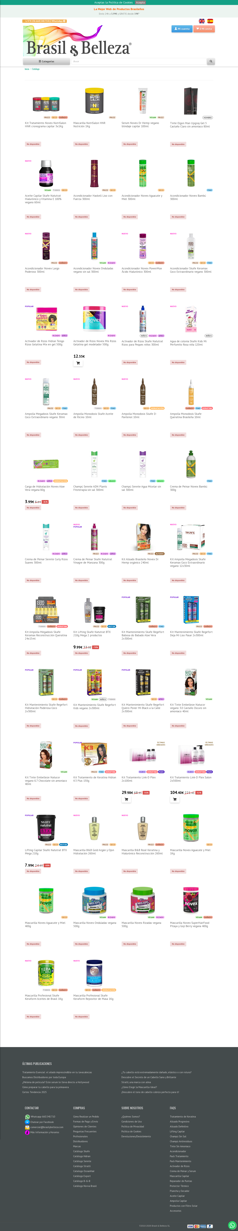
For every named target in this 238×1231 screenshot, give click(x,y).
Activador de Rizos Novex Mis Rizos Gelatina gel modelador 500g (94, 342)
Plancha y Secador (179, 1190)
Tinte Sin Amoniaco (180, 1146)
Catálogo (36, 69)
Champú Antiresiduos (181, 1141)
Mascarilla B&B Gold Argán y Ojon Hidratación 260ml (93, 851)
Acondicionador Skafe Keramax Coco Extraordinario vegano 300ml (190, 270)
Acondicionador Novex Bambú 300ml (188, 197)
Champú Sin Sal (178, 1136)
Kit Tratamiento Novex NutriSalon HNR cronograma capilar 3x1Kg (45, 124)
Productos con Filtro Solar (184, 1205)
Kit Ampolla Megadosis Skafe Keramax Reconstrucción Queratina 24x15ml (46, 635)
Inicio (27, 69)
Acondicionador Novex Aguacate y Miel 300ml (142, 197)
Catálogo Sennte (82, 1161)
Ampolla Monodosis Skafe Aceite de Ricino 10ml (93, 415)
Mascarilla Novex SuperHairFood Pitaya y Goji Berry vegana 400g (189, 924)
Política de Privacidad (132, 1126)
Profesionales (80, 1136)
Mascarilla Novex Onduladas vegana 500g (94, 924)
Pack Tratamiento (179, 1156)
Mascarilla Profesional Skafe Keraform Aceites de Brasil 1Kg (44, 997)
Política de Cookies (131, 1131)
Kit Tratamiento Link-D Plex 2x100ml (139, 779)
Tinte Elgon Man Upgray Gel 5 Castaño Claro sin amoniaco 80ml (190, 124)
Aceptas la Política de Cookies (113, 2)
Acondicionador (178, 1151)
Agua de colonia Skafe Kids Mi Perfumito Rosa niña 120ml (188, 342)
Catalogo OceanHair (84, 1171)
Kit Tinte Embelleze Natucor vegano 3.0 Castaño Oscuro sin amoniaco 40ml (188, 708)
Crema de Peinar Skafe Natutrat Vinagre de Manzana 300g (92, 560)
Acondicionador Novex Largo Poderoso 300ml (42, 270)
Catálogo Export (82, 1176)
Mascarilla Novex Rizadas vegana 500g (141, 924)
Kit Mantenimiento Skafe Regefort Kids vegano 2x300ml (94, 706)
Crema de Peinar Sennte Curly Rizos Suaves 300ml (46, 560)
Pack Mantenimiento (180, 1161)
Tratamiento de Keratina (183, 1116)
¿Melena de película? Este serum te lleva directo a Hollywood (55, 1082)
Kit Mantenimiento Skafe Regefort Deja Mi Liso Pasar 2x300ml (191, 633)
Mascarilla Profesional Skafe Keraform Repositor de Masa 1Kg (93, 997)
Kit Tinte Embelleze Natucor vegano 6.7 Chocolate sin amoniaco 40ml (46, 781)
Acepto (140, 2)
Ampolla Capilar (178, 1200)
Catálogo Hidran (81, 1156)
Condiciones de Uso (131, 1121)
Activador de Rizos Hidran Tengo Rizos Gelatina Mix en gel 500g (44, 342)
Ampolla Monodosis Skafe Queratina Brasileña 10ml (185, 415)
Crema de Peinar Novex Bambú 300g (188, 488)
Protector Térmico (179, 1186)
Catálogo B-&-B (81, 1181)
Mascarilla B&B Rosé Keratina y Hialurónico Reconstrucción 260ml (142, 851)
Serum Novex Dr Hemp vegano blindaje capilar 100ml (140, 124)
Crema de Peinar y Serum (183, 1171)
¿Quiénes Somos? (130, 1116)
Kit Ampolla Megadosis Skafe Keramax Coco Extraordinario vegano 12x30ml (188, 562)
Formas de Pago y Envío (85, 1121)
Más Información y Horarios (42, 1132)
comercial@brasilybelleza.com (44, 1127)
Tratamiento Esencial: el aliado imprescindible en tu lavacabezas (57, 1072)
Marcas (77, 1146)
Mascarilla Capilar (179, 1176)
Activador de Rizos (180, 1166)
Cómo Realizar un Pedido (86, 1116)
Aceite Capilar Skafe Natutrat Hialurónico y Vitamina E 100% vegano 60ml (43, 199)
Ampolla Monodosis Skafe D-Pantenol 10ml (139, 415)
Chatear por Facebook (39, 1122)
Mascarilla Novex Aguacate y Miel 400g (45, 924)
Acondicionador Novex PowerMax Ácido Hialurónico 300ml (142, 270)
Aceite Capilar (177, 1195)
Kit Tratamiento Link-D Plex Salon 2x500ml (190, 779)
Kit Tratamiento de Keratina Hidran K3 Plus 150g (94, 779)
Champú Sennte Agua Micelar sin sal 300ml (141, 488)
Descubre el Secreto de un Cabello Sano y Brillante (148, 1077)
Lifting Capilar (177, 1131)
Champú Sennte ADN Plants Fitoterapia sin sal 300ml (90, 488)
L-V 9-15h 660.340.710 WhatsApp (45, 21)
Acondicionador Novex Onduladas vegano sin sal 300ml (93, 270)
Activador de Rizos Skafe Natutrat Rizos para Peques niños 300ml (142, 342)
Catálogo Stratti (82, 1166)
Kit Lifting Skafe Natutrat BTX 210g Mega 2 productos (92, 633)
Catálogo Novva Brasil (85, 1186)
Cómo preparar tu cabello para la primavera (45, 1087)
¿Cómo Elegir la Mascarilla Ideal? (139, 1087)
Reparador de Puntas (181, 1181)
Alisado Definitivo (179, 1126)
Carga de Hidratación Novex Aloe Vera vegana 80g (45, 488)
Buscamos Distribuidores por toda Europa (44, 1077)
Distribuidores (80, 1141)
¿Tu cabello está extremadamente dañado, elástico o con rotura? (156, 1072)
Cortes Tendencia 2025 (34, 1092)
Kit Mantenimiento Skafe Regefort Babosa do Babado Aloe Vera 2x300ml (143, 635)
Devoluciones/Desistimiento (136, 1136)
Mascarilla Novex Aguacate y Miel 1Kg (190, 851)
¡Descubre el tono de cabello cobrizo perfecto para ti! (150, 1092)
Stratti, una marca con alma (136, 1082)
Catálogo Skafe (81, 1151)
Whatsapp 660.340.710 (40, 1116)
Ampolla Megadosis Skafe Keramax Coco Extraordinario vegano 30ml (46, 415)
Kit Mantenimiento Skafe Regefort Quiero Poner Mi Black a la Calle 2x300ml (143, 708)
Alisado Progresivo (179, 1121)
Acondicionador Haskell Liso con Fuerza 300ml (92, 197)
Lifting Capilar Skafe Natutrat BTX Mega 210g (46, 851)
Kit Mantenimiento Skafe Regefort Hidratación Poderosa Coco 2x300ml (46, 708)
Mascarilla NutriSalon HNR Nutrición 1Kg (89, 124)
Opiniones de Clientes (84, 1126)
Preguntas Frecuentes (85, 1131)
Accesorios (175, 1210)
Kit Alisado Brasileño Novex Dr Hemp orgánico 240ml (140, 560)
